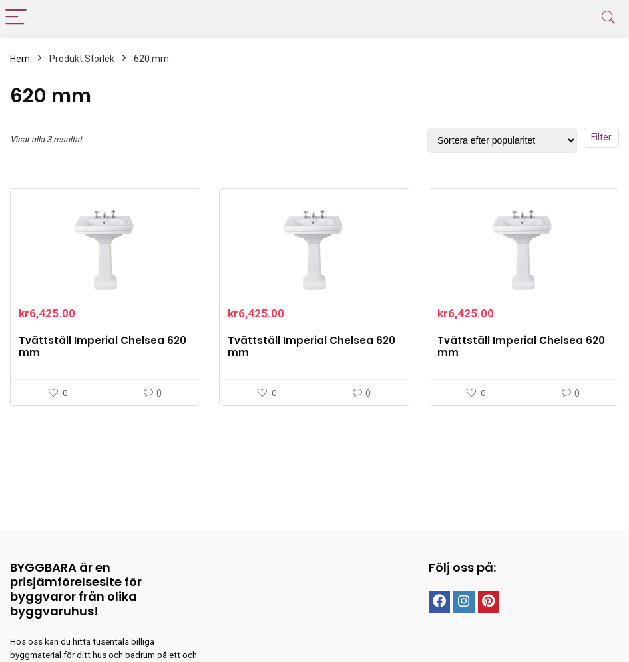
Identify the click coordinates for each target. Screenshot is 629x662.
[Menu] (16, 17)
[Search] (608, 17)
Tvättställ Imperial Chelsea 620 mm (102, 346)
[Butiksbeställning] (502, 140)
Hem (20, 58)
